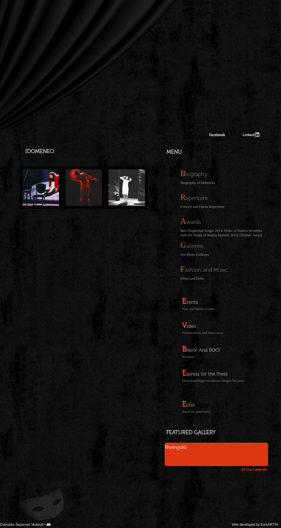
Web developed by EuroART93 (255, 525)
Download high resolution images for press (213, 380)
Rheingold (175, 447)
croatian (17, 9)
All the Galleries (254, 470)
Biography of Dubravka (197, 183)
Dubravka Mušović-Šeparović (234, 110)
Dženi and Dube (192, 278)
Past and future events (198, 309)
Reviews (188, 357)
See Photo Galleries (194, 254)
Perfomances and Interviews (202, 333)
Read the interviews (196, 411)
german (17, 23)
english (17, 16)
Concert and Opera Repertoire (202, 206)
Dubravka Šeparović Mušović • (25, 525)
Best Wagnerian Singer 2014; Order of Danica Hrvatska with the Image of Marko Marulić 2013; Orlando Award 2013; (221, 232)
